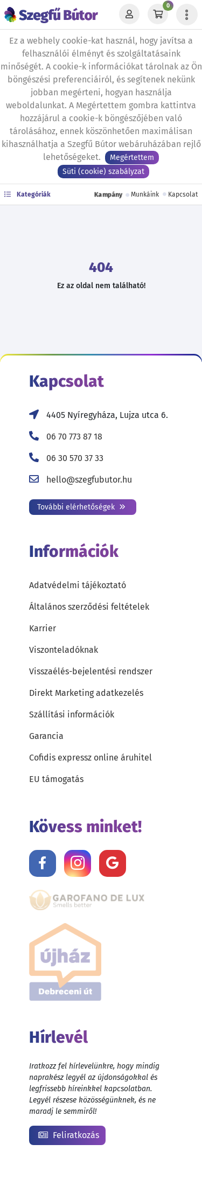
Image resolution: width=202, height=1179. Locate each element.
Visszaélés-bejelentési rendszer (90, 671)
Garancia (46, 736)
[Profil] (129, 14)
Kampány (108, 194)
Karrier (42, 628)
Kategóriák (27, 194)
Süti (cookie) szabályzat (103, 171)
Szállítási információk (71, 714)
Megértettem (132, 157)
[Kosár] (158, 14)
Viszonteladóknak (63, 650)
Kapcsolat (183, 194)
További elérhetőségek (81, 507)
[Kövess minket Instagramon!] (77, 863)
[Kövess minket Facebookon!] (42, 863)
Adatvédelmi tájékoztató (77, 585)
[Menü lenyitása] (187, 14)
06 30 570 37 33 (74, 458)
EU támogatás (56, 779)
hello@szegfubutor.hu (89, 480)
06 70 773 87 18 (74, 436)
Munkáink (145, 194)
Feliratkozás (68, 1135)
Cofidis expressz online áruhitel (90, 757)
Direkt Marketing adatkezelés (86, 693)
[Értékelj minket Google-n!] (112, 863)
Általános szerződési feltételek (89, 607)
